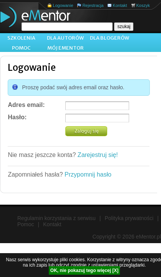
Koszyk (143, 5)
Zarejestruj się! (98, 155)
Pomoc (21, 48)
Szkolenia (21, 38)
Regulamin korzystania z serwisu (56, 218)
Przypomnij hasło (88, 174)
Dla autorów (65, 38)
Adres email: (26, 105)
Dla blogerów (109, 38)
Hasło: (17, 117)
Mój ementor (65, 48)
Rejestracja (92, 5)
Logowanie (63, 5)
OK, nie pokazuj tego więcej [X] (84, 270)
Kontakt (120, 5)
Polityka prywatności (129, 218)
